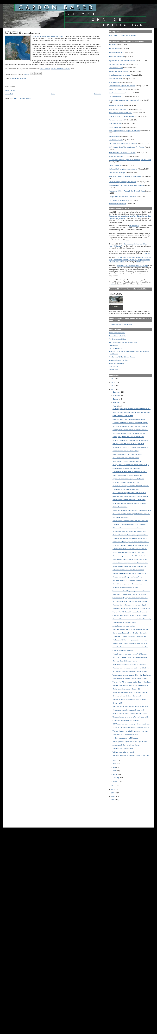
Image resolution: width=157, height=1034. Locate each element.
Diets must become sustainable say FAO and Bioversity (132, 619)
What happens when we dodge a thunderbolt (124, 131)
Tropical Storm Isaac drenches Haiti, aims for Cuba (130, 521)
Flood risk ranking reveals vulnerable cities (127, 584)
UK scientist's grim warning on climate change (128, 528)
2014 (113, 382)
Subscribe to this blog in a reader (120, 324)
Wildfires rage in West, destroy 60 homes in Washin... (131, 685)
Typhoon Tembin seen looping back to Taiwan (128, 479)
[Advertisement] (120, 812)
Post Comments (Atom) (22, 98)
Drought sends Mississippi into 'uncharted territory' (130, 671)
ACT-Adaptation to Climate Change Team (123, 342)
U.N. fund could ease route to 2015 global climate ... (130, 601)
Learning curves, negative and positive (122, 86)
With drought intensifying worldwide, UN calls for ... (130, 594)
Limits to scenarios (115, 165)
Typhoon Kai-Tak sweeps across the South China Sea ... (132, 682)
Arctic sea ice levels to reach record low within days (130, 545)
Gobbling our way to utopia (118, 89)
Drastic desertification (120, 507)
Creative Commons (45, 68)
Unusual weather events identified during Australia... (130, 713)
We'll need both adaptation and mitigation (123, 169)
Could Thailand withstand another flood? (126, 468)
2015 (113, 379)
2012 (113, 389)
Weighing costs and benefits (118, 109)
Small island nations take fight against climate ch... (130, 503)
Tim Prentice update (115, 140)
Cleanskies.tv (147, 253)
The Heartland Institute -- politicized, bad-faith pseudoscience (130, 160)
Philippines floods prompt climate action (126, 489)
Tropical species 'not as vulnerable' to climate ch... (130, 664)
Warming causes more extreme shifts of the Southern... (132, 675)
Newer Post (9, 94)
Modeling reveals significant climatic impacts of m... (130, 741)
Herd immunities (114, 48)
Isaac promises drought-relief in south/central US (129, 493)
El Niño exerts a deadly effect (123, 748)
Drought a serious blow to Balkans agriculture (128, 444)
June (115, 764)
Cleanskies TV (134, 226)
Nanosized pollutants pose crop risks (125, 587)
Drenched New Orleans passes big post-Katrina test (130, 426)
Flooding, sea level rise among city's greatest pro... (130, 573)
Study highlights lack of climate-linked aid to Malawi (130, 440)
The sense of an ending (117, 96)
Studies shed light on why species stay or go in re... (130, 640)
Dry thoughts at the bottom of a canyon (122, 61)
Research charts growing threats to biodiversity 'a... (130, 538)
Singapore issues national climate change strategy (130, 678)
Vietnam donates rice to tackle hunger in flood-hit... (130, 731)
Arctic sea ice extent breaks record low (126, 482)
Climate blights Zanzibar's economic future (127, 454)
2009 (113, 793)
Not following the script (116, 52)
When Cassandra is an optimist (119, 75)
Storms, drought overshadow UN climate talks (128, 437)
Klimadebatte (113, 345)
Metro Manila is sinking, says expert (125, 661)
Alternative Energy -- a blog (118, 360)
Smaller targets (114, 82)
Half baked (112, 44)
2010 (113, 789)
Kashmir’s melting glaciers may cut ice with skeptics (130, 423)
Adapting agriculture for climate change (126, 745)
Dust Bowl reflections (116, 106)
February (116, 778)
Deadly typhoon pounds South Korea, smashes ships (131, 465)
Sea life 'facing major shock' (122, 517)
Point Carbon (113, 366)
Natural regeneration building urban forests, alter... (130, 531)
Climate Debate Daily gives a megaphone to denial (126, 185)
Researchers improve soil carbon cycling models (129, 636)
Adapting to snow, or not (117, 156)
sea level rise (21, 78)
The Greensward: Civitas (117, 339)
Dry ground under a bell (117, 120)
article (113, 284)
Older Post (97, 94)
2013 (113, 386)
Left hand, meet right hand (118, 64)
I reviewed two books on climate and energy (132, 266)
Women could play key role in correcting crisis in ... (130, 598)
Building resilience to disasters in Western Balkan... (130, 430)
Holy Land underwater (116, 56)
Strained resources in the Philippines (125, 738)
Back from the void (115, 123)
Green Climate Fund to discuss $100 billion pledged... (131, 496)
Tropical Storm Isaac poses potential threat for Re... (130, 563)
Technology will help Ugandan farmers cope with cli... (131, 542)
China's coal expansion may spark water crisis (128, 710)
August (115, 406)
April (114, 771)
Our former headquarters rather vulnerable (123, 143)
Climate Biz (140, 262)
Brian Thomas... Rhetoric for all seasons (122, 35)
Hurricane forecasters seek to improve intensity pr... (130, 657)
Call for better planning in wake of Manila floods (129, 556)
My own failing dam (115, 127)
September (117, 402)
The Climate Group (115, 348)
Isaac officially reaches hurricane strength (127, 461)
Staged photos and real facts (118, 71)
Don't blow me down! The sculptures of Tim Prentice (126, 147)
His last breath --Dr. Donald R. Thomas (122, 153)
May (114, 767)
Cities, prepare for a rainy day (123, 650)
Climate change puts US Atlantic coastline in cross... (131, 615)
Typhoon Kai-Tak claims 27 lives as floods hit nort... (130, 612)
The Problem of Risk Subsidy (119, 200)
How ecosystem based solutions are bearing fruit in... (131, 566)
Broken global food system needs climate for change (131, 727)
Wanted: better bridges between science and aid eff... (131, 643)
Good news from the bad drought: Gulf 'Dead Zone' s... (131, 514)
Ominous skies (114, 136)
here (127, 240)
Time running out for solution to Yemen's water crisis (131, 717)
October (116, 399)
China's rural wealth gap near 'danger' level (127, 577)
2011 (113, 786)
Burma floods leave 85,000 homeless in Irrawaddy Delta (132, 510)
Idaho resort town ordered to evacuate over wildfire (130, 629)
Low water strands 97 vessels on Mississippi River (130, 580)
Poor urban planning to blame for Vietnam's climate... (131, 486)
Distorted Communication (117, 204)
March (115, 774)
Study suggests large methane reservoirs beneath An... (132, 409)
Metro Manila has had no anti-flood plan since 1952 (130, 706)
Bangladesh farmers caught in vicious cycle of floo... (130, 559)
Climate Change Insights (117, 336)
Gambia (13, 78)
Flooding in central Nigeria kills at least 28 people (129, 699)
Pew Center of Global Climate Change (122, 357)
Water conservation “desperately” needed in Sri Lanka (131, 591)
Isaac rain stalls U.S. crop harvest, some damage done (131, 412)
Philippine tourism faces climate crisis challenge (129, 524)
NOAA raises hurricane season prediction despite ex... (131, 724)
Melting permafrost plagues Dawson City (127, 689)
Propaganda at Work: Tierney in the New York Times (127, 191)
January (116, 781)
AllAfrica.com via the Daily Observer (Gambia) (48, 36)
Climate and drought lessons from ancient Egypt (129, 605)
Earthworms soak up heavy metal (124, 622)
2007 (113, 800)
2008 (113, 796)
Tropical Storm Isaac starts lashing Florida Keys (129, 500)
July (114, 760)
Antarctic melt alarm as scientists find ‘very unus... (130, 549)
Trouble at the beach (116, 68)
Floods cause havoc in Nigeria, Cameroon (127, 475)
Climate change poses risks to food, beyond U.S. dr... (131, 668)
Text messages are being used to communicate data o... (132, 755)
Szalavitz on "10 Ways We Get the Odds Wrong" (125, 176)
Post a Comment (10, 90)
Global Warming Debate (117, 333)
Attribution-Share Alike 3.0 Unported (60, 68)
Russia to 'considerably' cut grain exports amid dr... (130, 535)
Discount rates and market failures (120, 113)
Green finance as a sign (117, 173)
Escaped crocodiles (115, 78)
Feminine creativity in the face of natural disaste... (130, 472)
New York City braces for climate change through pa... (131, 447)
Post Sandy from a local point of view (121, 116)
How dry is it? (117, 703)
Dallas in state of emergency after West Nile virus (130, 654)
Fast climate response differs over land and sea (129, 433)
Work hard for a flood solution (123, 416)
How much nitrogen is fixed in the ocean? (127, 696)
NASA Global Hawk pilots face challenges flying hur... (131, 692)
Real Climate (113, 369)
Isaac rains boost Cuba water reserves (126, 458)
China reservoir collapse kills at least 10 (126, 720)
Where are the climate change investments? (124, 100)
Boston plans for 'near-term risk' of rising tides (128, 552)
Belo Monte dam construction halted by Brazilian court (131, 608)
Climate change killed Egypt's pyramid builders (129, 419)
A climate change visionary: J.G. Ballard (122, 182)
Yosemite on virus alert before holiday (125, 451)
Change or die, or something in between (122, 197)
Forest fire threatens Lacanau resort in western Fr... (130, 647)
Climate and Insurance (116, 363)
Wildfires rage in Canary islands (123, 752)
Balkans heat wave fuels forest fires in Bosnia (128, 570)
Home (53, 94)
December (116, 392)
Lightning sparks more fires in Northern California (129, 633)
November (116, 395)
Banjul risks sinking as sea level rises (125, 734)
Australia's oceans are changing (124, 626)
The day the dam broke (117, 93)
